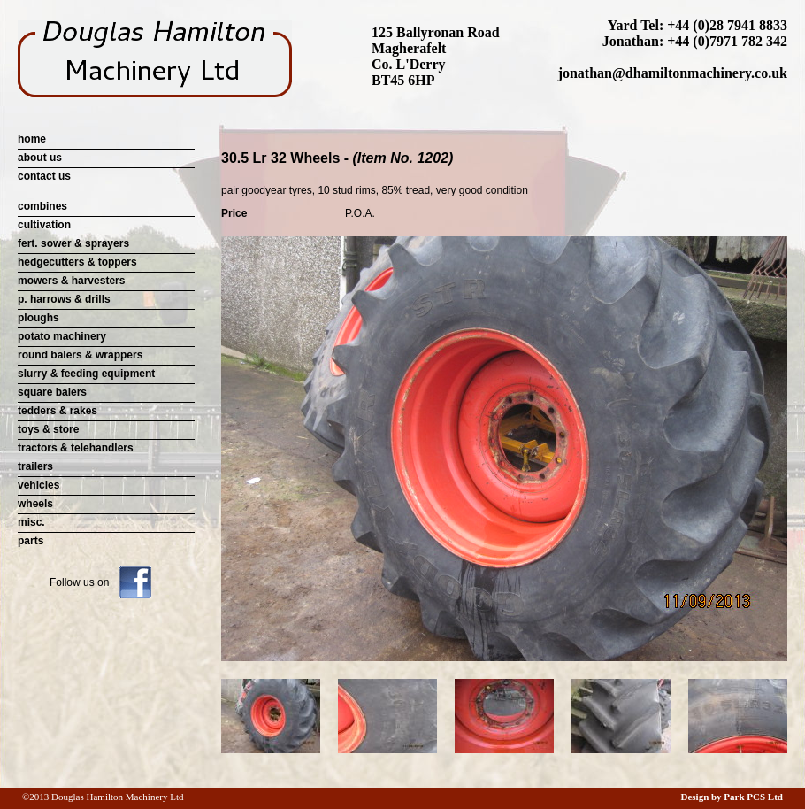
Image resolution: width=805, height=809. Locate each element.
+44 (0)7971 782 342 (727, 41)
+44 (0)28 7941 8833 (727, 25)
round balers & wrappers (80, 355)
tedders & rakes (57, 410)
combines (42, 206)
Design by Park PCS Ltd (731, 796)
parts (30, 541)
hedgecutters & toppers (77, 262)
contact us (44, 176)
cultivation (44, 225)
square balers (52, 392)
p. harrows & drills (64, 299)
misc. (31, 522)
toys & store (48, 429)
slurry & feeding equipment (86, 373)
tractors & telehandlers (76, 448)
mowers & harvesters (71, 280)
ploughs (38, 318)
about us (40, 157)
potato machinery (62, 336)
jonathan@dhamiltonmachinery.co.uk (672, 73)
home (32, 139)
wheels (35, 503)
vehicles (38, 485)
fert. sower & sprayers (73, 243)
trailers (35, 466)
